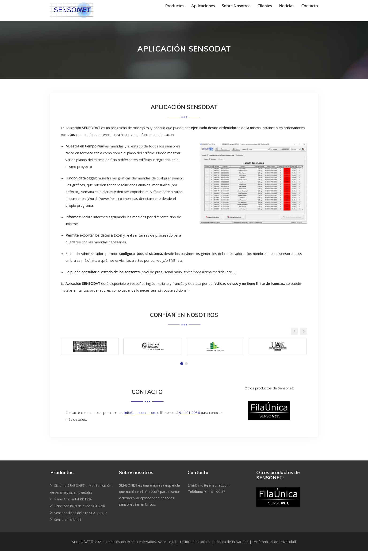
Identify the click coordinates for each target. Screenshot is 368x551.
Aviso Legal (167, 541)
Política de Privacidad (231, 541)
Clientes (264, 5)
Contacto (309, 5)
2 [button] (186, 363)
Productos (174, 5)
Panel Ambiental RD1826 (73, 499)
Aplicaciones (203, 5)
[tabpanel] (89, 347)
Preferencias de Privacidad (274, 541)
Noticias (286, 5)
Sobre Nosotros (236, 5)
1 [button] (181, 363)
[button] (294, 331)
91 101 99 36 (215, 491)
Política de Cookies (195, 541)
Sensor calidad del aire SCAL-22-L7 (80, 513)
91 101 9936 (189, 412)
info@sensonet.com (140, 412)
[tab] (181, 363)
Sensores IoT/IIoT (68, 519)
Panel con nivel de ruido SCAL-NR (79, 506)
